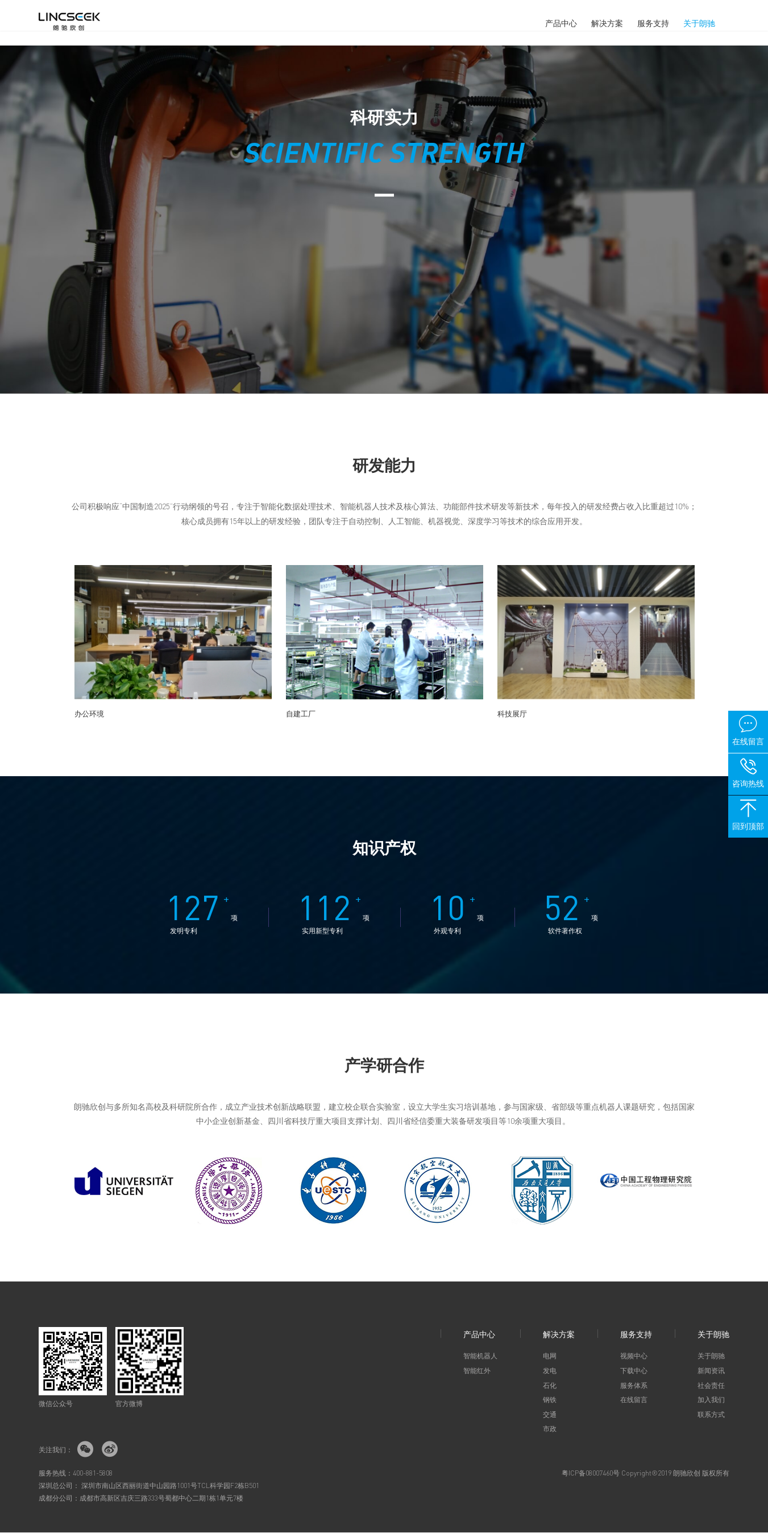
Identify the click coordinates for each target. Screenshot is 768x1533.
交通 (550, 1415)
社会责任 (711, 1386)
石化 (550, 1386)
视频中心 (633, 1356)
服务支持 (653, 23)
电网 (550, 1356)
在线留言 (633, 1400)
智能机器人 (480, 1356)
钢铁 (550, 1400)
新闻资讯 (711, 1371)
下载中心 (633, 1371)
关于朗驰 (699, 23)
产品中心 (561, 23)
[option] (173, 638)
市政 (550, 1429)
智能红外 (477, 1371)
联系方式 (711, 1415)
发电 (550, 1371)
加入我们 (711, 1400)
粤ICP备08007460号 (591, 1473)
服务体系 (633, 1386)
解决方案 (607, 23)
